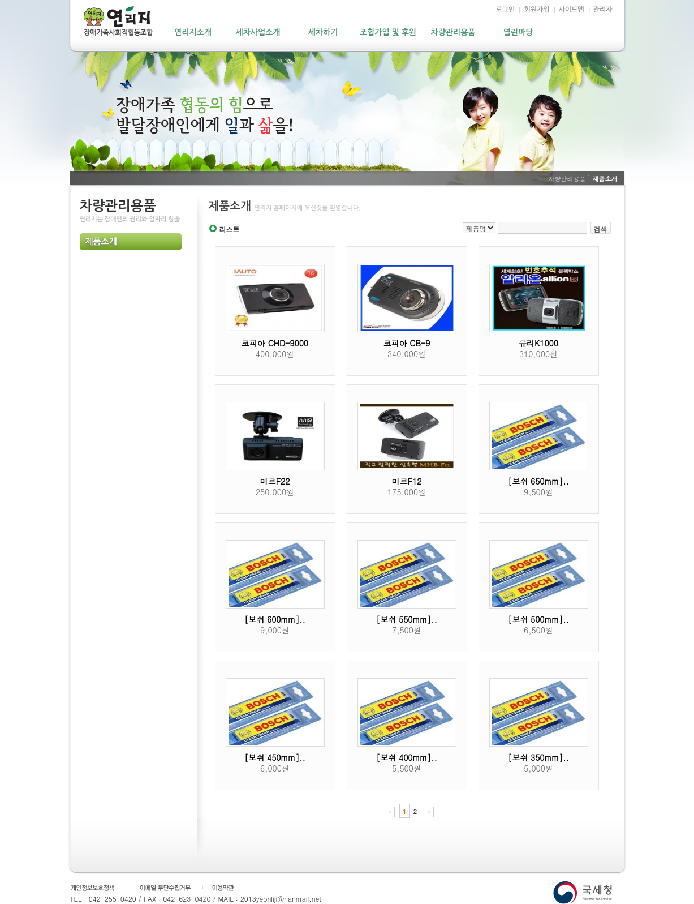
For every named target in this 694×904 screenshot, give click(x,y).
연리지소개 (193, 32)
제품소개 (101, 242)
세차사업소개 (258, 32)
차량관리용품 (453, 32)
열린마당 (518, 32)
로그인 (505, 9)
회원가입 (536, 9)
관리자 (603, 9)
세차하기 (323, 32)
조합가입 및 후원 (388, 32)
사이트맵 (571, 9)
